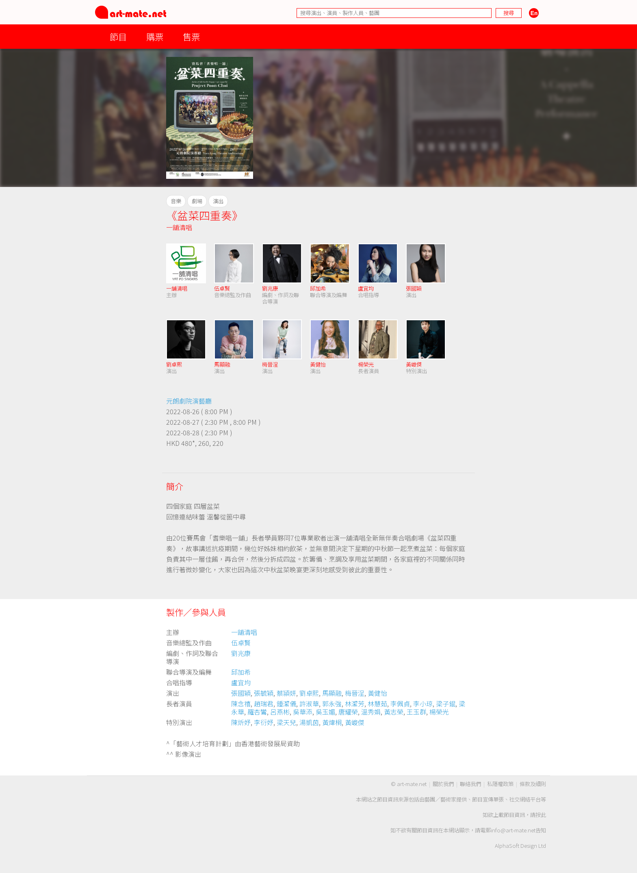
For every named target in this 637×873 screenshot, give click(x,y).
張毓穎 (263, 693)
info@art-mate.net (513, 830)
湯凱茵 (309, 722)
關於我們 (443, 784)
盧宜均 (366, 288)
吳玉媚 (325, 712)
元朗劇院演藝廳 (189, 401)
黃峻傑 (414, 364)
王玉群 (416, 712)
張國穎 (414, 288)
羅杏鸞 (257, 712)
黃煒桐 (332, 722)
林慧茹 (377, 703)
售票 (191, 36)
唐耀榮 (348, 712)
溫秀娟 (371, 712)
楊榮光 (366, 364)
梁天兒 (286, 722)
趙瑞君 (263, 703)
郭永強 (332, 703)
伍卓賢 (222, 288)
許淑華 (309, 703)
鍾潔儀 (286, 703)
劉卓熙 (174, 364)
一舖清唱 (179, 227)
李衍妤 (263, 722)
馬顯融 (222, 364)
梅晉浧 (270, 364)
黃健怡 (318, 364)
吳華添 (302, 712)
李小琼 (423, 703)
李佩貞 (400, 703)
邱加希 (318, 288)
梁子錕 (445, 703)
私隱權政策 (500, 784)
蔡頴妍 (286, 693)
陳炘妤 (241, 722)
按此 (540, 815)
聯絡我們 (470, 784)
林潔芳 (354, 703)
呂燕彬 (280, 712)
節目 (118, 36)
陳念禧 (241, 703)
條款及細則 (533, 784)
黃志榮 (393, 712)
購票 (154, 36)
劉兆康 (270, 288)
